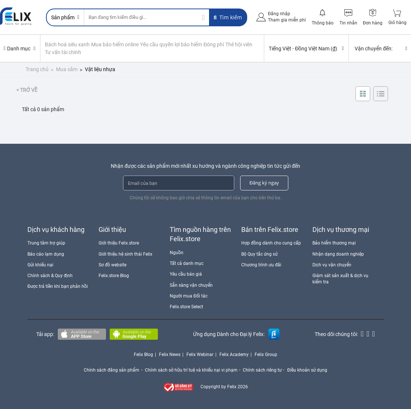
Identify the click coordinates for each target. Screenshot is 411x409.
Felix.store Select (186, 306)
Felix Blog (143, 354)
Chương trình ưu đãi (261, 264)
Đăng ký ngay (264, 182)
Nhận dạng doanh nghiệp (338, 253)
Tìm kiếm (227, 17)
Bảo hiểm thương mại (334, 242)
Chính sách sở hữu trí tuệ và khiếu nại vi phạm (191, 369)
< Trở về (26, 90)
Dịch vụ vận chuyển (331, 264)
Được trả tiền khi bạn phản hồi (57, 286)
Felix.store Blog (114, 274)
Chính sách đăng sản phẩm (111, 369)
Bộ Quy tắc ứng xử (259, 253)
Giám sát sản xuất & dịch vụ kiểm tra (340, 278)
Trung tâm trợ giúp (46, 242)
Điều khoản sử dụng (308, 369)
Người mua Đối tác (189, 295)
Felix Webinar (199, 354)
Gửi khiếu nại (40, 264)
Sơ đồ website (112, 264)
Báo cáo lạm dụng (45, 253)
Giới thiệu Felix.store (119, 242)
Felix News (169, 354)
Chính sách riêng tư (262, 369)
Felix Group (266, 354)
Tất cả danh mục (186, 263)
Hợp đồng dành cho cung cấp (271, 242)
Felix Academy (234, 354)
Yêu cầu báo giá (186, 273)
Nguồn (176, 252)
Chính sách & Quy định (50, 274)
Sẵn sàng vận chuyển (191, 284)
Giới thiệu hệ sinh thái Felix (125, 253)
